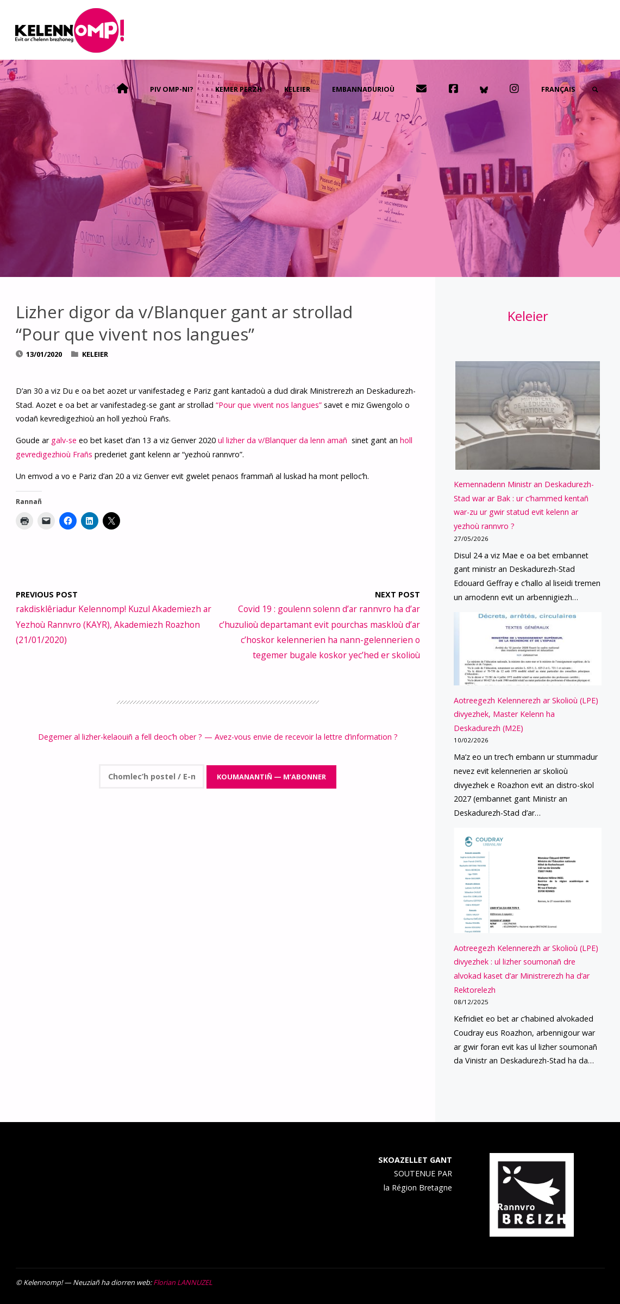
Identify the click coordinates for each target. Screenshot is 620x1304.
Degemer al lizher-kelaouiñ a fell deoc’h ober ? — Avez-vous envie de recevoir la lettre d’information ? (218, 737)
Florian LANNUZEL (182, 1282)
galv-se (64, 440)
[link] (594, 89)
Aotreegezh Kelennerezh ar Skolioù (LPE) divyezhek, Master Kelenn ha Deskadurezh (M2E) (526, 714)
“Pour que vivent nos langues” (269, 405)
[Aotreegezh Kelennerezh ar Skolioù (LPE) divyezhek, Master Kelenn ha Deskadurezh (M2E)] (528, 649)
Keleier (95, 354)
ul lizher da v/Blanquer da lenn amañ (283, 440)
